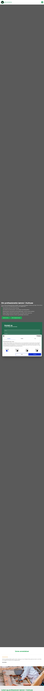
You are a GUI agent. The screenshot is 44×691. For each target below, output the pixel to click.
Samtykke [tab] (8, 338)
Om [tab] (35, 338)
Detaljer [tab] (22, 338)
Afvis (22, 354)
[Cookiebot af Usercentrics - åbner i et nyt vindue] (37, 336)
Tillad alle (34, 354)
